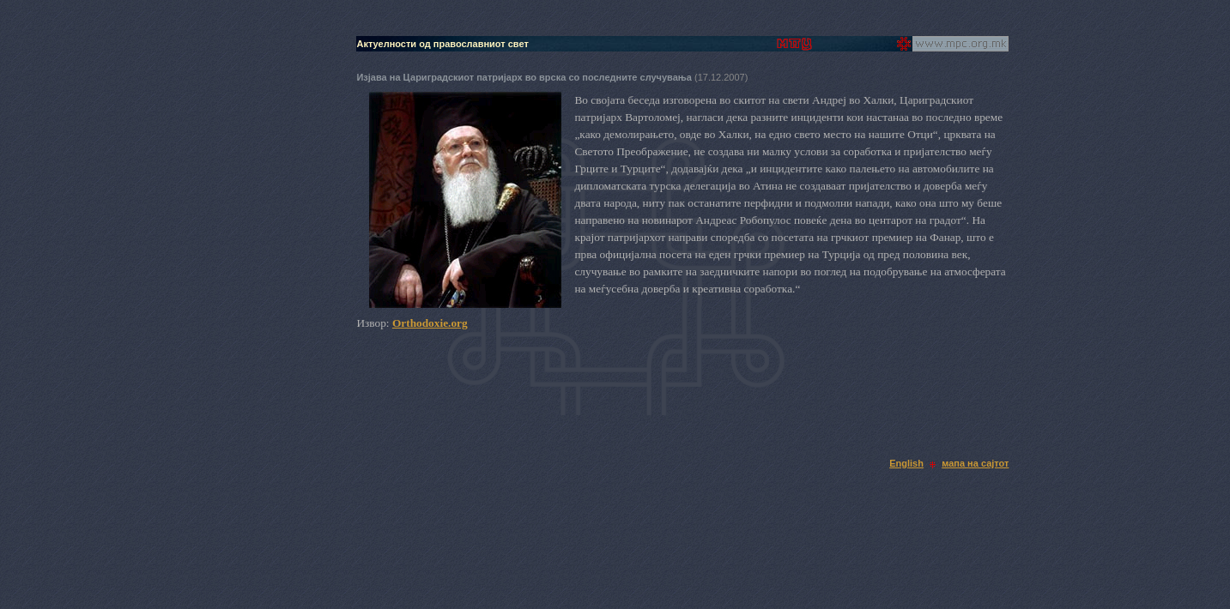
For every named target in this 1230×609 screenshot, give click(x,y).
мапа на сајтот (975, 463)
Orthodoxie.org (430, 323)
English (906, 463)
